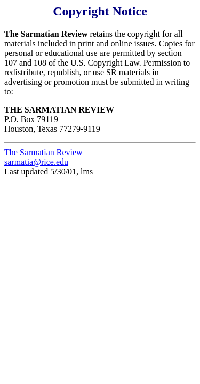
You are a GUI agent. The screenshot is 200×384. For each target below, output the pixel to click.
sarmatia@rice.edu (36, 161)
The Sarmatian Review (43, 152)
